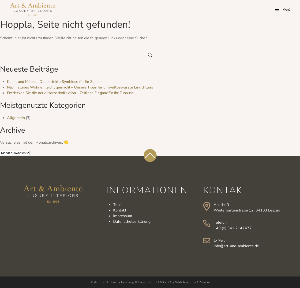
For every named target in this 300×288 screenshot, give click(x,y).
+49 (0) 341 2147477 (233, 228)
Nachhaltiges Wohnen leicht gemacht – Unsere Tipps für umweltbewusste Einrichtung (80, 87)
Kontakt (119, 210)
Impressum (122, 216)
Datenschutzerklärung (131, 221)
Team (118, 204)
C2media (203, 282)
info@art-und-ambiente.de (236, 246)
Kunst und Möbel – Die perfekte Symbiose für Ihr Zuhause (56, 81)
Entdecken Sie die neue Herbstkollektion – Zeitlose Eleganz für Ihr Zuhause (70, 93)
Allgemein (16, 117)
